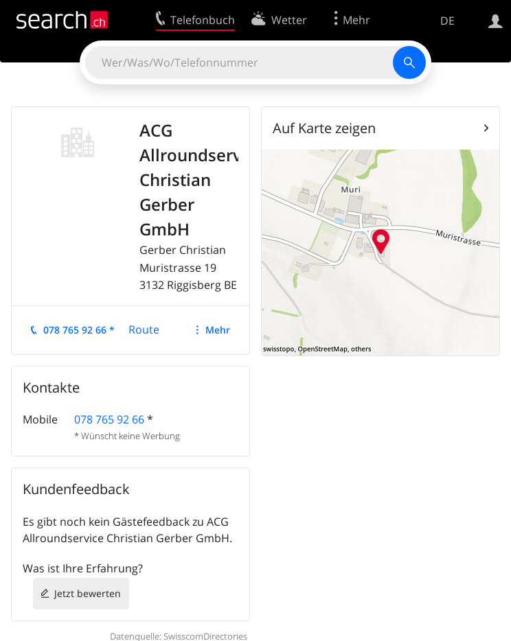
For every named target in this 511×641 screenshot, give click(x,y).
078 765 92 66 (109, 419)
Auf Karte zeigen (324, 128)
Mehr (217, 329)
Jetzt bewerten (87, 593)
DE (447, 20)
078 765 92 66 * (79, 329)
